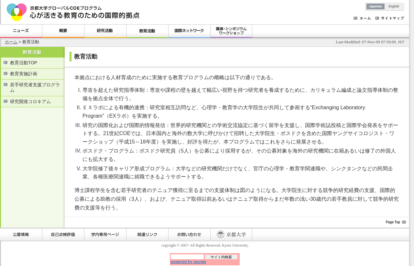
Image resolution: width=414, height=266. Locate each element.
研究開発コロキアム (30, 101)
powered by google (188, 261)
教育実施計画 (23, 73)
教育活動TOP (23, 62)
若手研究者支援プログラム (35, 87)
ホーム (11, 41)
